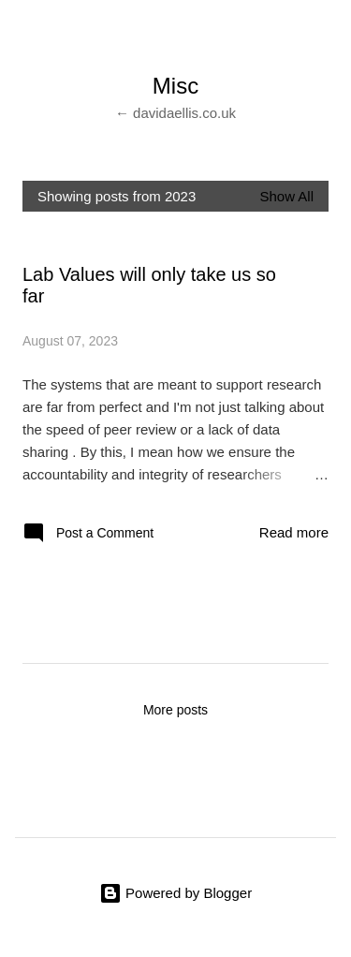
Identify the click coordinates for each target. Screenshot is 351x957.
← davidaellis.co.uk (175, 113)
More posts (175, 709)
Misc (175, 85)
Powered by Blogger (175, 893)
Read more (294, 532)
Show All (286, 196)
